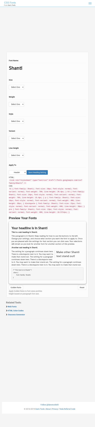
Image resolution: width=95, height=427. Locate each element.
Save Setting (37, 172)
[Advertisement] (46, 30)
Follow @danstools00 (50, 405)
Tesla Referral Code (67, 409)
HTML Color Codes (16, 311)
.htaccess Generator (16, 315)
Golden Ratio (16, 287)
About (48, 409)
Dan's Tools (39, 409)
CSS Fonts (10, 2)
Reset (82, 287)
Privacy (55, 409)
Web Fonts (12, 307)
